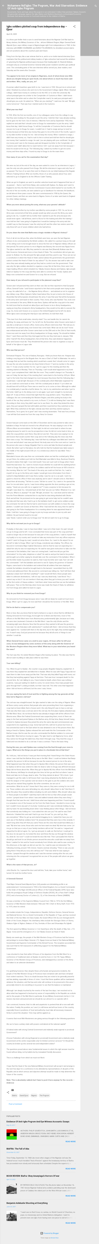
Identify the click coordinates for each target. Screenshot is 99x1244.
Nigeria (34, 1095)
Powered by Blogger (49, 1233)
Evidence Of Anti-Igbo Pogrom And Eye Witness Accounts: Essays (38, 1121)
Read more (71, 1142)
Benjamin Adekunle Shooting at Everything (27, 1203)
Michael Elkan (55, 1238)
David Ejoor (24, 1095)
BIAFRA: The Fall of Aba (18, 1149)
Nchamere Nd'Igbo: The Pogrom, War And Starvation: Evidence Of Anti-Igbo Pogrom (47, 7)
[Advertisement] (89, 56)
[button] (74, 27)
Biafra (14, 1095)
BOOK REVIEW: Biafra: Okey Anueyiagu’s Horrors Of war (33, 1176)
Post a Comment (15, 1104)
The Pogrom (44, 1095)
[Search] (95, 6)
